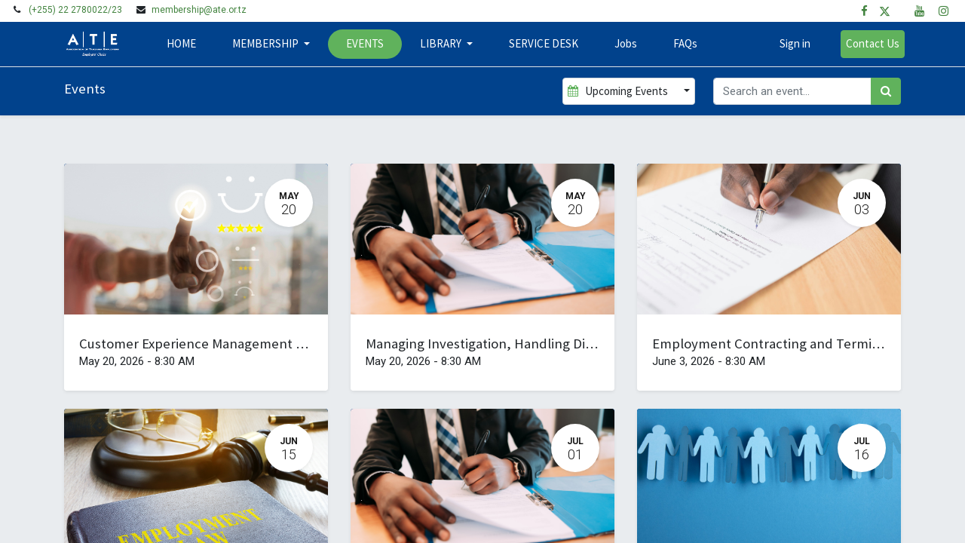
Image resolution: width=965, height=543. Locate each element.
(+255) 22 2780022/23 (75, 10)
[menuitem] (184, 44)
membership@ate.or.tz (199, 10)
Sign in (791, 43)
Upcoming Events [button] (619, 91)
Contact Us (869, 43)
